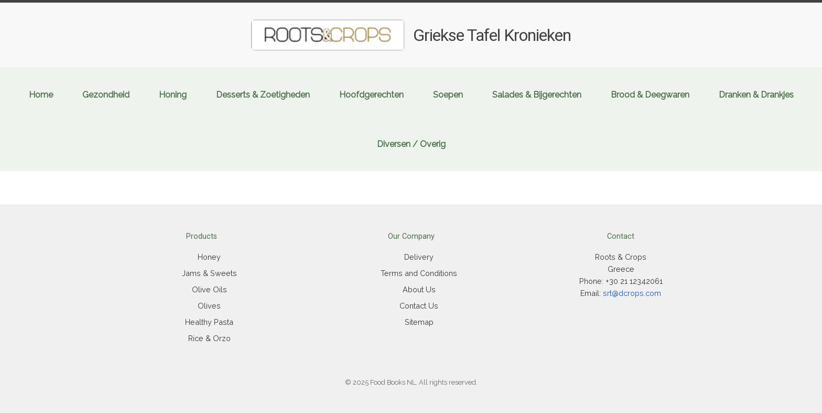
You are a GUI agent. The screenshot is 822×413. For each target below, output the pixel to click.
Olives (209, 305)
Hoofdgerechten (371, 95)
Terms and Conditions (419, 273)
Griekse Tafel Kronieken (492, 35)
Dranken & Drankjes (756, 95)
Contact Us (418, 305)
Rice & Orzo (209, 338)
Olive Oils (209, 289)
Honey (209, 256)
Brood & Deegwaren (650, 95)
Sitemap (419, 321)
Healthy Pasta (209, 321)
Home (41, 95)
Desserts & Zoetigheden (263, 95)
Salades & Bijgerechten (536, 95)
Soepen (448, 95)
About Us (419, 289)
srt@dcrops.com (632, 293)
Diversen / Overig (411, 144)
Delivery (419, 256)
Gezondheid (105, 95)
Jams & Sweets (209, 273)
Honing (173, 95)
